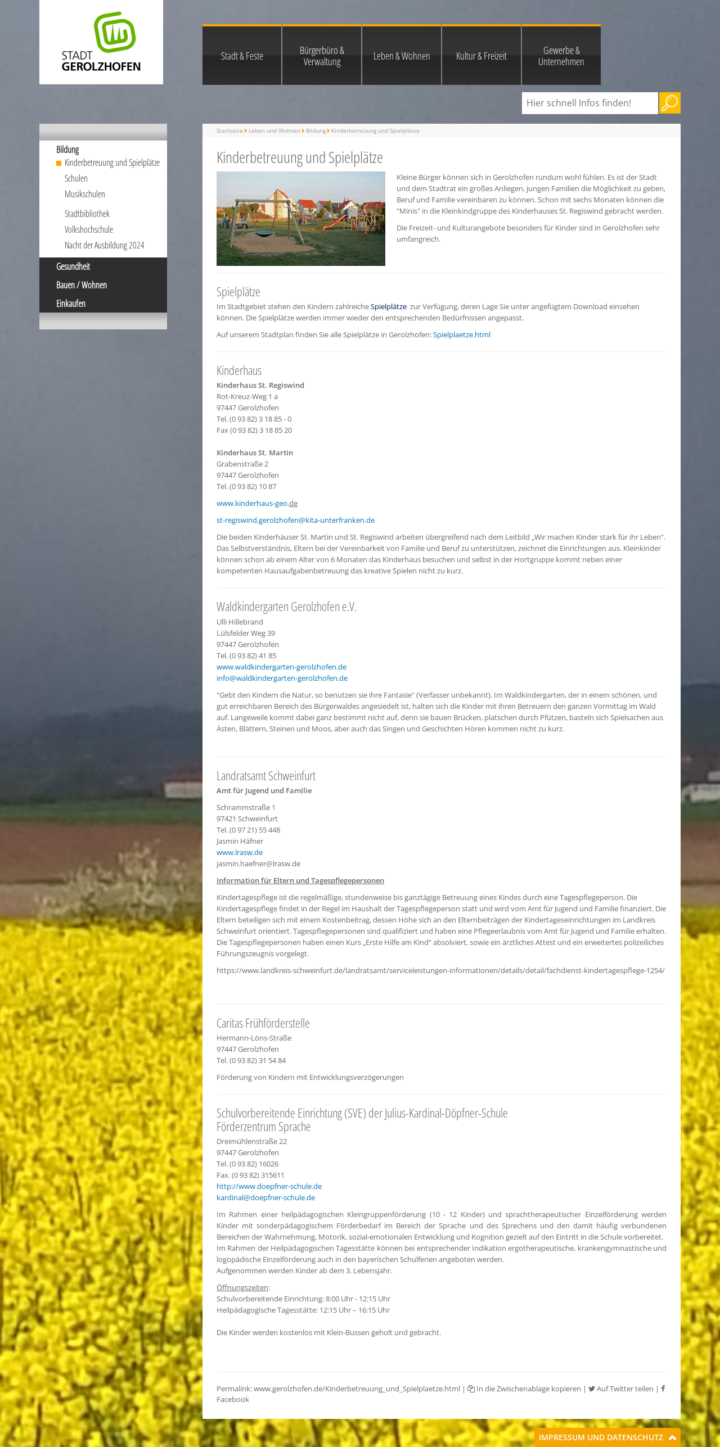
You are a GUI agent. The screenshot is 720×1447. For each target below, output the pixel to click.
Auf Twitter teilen (621, 1388)
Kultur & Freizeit (481, 55)
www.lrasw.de (240, 852)
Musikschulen (85, 194)
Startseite (230, 130)
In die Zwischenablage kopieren (524, 1388)
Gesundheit (73, 266)
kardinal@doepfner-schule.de (266, 1197)
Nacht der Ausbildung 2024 (105, 245)
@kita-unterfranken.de (337, 520)
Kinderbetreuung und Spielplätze (112, 162)
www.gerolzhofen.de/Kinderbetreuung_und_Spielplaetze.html (357, 1388)
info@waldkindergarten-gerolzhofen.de (282, 678)
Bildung (67, 149)
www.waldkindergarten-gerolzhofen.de (281, 667)
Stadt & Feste (242, 55)
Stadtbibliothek (87, 213)
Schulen (76, 178)
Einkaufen (71, 303)
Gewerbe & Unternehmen (561, 55)
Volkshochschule (89, 229)
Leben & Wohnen (402, 55)
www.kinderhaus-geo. (253, 503)
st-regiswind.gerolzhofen (258, 520)
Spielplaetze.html (461, 334)
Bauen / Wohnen (81, 285)
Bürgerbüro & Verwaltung (322, 55)
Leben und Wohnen (274, 130)
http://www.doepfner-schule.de (269, 1186)
